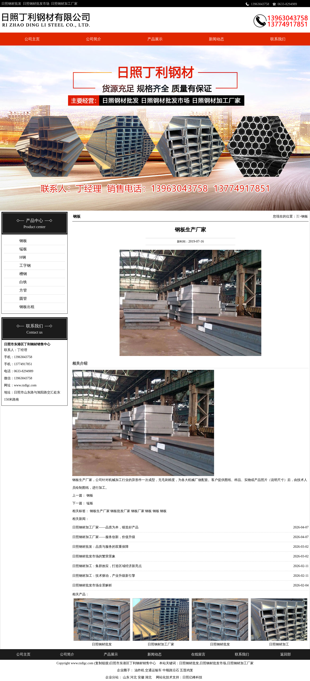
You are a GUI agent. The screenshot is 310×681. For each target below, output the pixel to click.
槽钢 (23, 274)
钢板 (23, 241)
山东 (126, 677)
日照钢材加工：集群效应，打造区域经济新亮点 (107, 566)
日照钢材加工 (279, 644)
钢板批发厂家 (120, 511)
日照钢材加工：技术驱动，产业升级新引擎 (103, 575)
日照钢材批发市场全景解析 (92, 585)
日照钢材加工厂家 (64, 3)
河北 (134, 677)
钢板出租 (26, 307)
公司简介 (93, 39)
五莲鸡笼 (186, 670)
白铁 (23, 282)
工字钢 (25, 265)
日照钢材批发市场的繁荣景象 (93, 556)
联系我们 (277, 39)
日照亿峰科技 (192, 677)
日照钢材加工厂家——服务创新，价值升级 (103, 537)
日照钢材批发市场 (36, 3)
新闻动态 (216, 39)
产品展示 (155, 39)
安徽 (141, 677)
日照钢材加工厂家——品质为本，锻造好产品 (105, 527)
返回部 (285, 654)
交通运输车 (153, 670)
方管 (23, 290)
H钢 (22, 257)
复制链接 (101, 663)
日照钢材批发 (11, 3)
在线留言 (198, 654)
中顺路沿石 (171, 670)
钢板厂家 (137, 511)
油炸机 (139, 670)
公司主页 (32, 39)
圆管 (23, 299)
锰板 (23, 249)
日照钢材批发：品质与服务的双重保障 (100, 546)
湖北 (149, 677)
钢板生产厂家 (100, 511)
